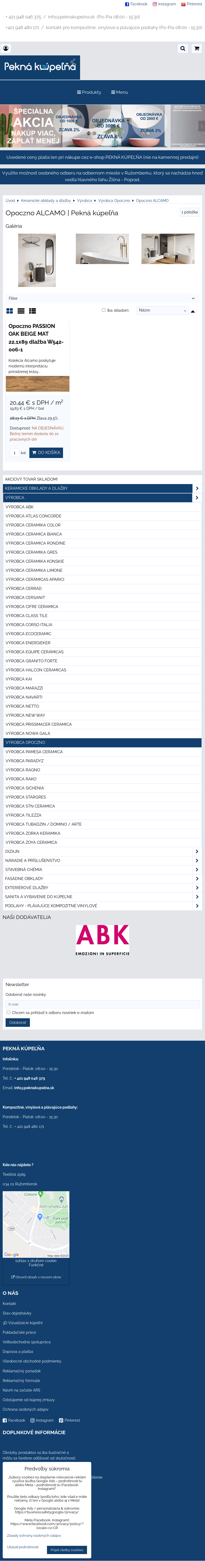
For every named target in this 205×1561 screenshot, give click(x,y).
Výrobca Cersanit (25, 597)
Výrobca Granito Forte (31, 661)
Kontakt (9, 1303)
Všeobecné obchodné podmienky (32, 1361)
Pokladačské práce (19, 1332)
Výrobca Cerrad (24, 588)
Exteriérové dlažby (103, 887)
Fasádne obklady (103, 878)
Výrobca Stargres (26, 797)
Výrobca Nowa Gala (28, 733)
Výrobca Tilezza (23, 815)
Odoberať (17, 1022)
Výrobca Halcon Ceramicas (36, 670)
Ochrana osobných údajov (25, 1409)
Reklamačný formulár (21, 1380)
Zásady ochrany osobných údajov (34, 1536)
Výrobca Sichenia (25, 788)
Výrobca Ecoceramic (28, 633)
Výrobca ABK (20, 507)
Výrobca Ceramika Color (33, 525)
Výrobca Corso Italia (29, 624)
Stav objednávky (17, 1313)
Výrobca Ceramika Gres (31, 552)
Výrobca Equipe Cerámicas (35, 652)
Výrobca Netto (22, 706)
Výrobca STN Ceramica (30, 806)
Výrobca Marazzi (24, 688)
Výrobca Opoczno (25, 742)
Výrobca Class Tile (27, 615)
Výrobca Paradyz (25, 761)
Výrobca (103, 497)
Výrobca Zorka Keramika (33, 833)
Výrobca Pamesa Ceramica (34, 751)
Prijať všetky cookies (67, 1550)
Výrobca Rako (21, 779)
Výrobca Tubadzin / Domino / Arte (44, 824)
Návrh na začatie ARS (21, 1390)
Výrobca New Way (25, 715)
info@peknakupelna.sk (34, 1088)
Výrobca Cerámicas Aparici (35, 579)
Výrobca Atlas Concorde (33, 516)
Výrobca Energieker (28, 642)
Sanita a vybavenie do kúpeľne (103, 897)
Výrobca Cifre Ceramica (32, 606)
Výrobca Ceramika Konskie (35, 561)
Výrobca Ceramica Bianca (34, 534)
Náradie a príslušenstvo (103, 860)
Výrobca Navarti (24, 697)
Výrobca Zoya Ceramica (31, 842)
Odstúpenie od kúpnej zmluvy (29, 1400)
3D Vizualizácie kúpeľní (22, 1323)
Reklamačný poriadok (22, 1371)
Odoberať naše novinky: (26, 994)
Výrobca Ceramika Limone (34, 570)
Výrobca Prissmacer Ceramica (39, 724)
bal (18, 453)
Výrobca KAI (19, 679)
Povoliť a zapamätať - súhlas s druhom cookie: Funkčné (36, 1260)
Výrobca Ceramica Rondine (35, 543)
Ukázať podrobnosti (22, 1547)
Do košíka (46, 452)
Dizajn (103, 851)
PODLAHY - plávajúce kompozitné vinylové (103, 906)
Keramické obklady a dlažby (103, 488)
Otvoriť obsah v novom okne (36, 1277)
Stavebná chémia (103, 869)
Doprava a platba (18, 1351)
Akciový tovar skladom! (31, 479)
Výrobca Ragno (23, 770)
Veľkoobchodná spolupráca (27, 1342)
